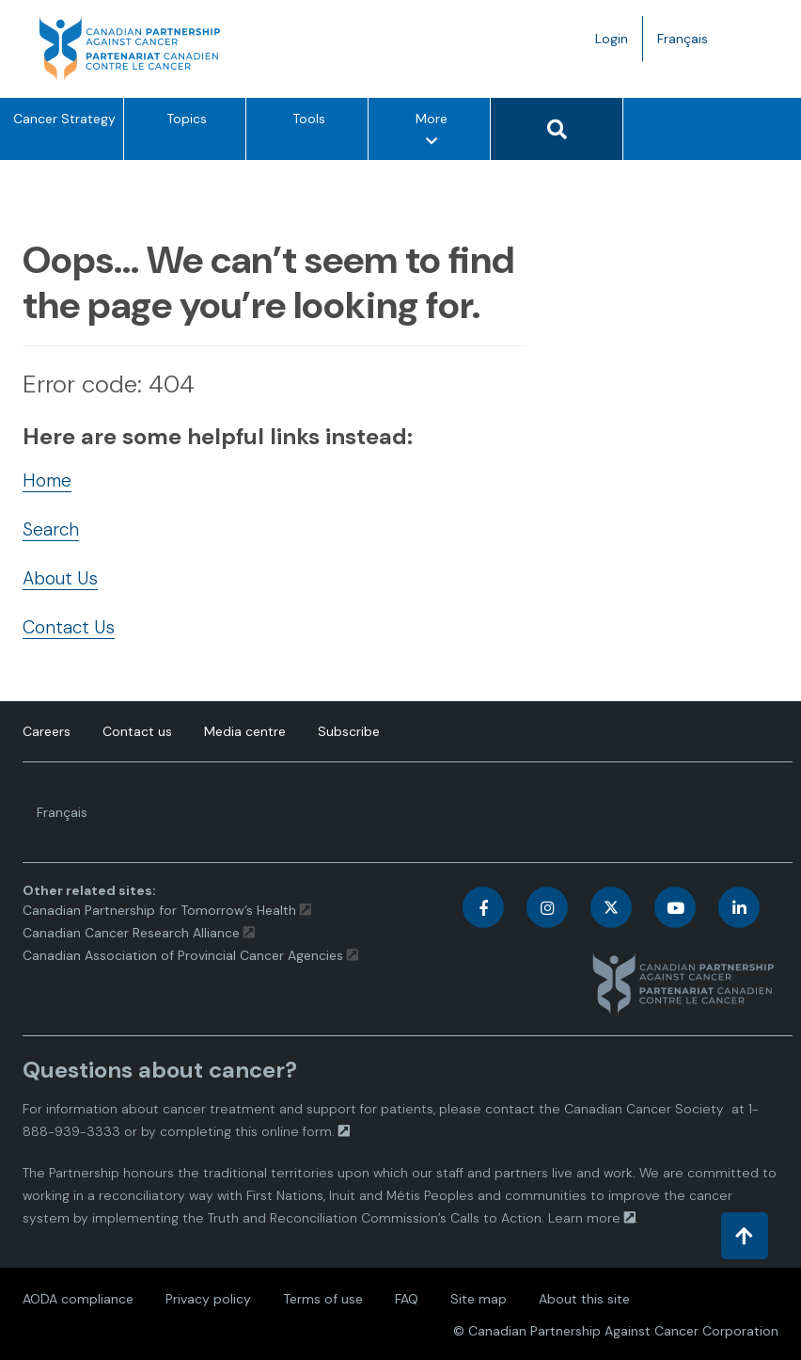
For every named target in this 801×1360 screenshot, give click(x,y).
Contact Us (69, 627)
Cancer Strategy (64, 118)
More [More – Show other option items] (431, 133)
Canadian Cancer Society (644, 1108)
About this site (584, 1298)
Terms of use (323, 1298)
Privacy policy (208, 1298)
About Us (60, 578)
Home (47, 480)
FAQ (406, 1298)
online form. (298, 1131)
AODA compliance (78, 1298)
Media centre (245, 731)
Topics (186, 118)
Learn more (584, 1217)
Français (689, 42)
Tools (308, 118)
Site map (478, 1298)
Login (611, 38)
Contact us (137, 731)
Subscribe (349, 731)
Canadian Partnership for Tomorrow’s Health (161, 910)
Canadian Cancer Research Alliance (131, 932)
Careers (47, 731)
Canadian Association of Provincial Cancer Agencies (183, 955)
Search (51, 529)
